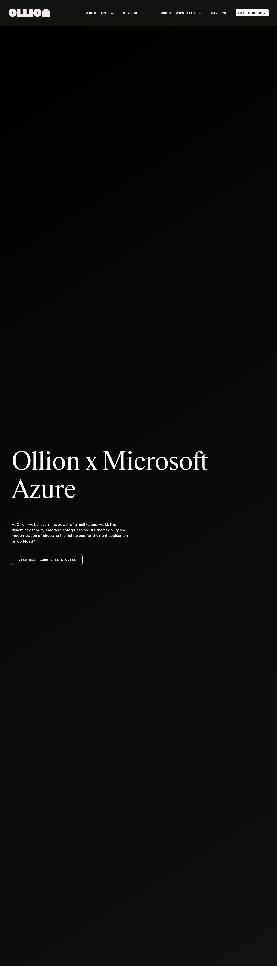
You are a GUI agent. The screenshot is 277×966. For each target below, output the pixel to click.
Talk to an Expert (252, 13)
